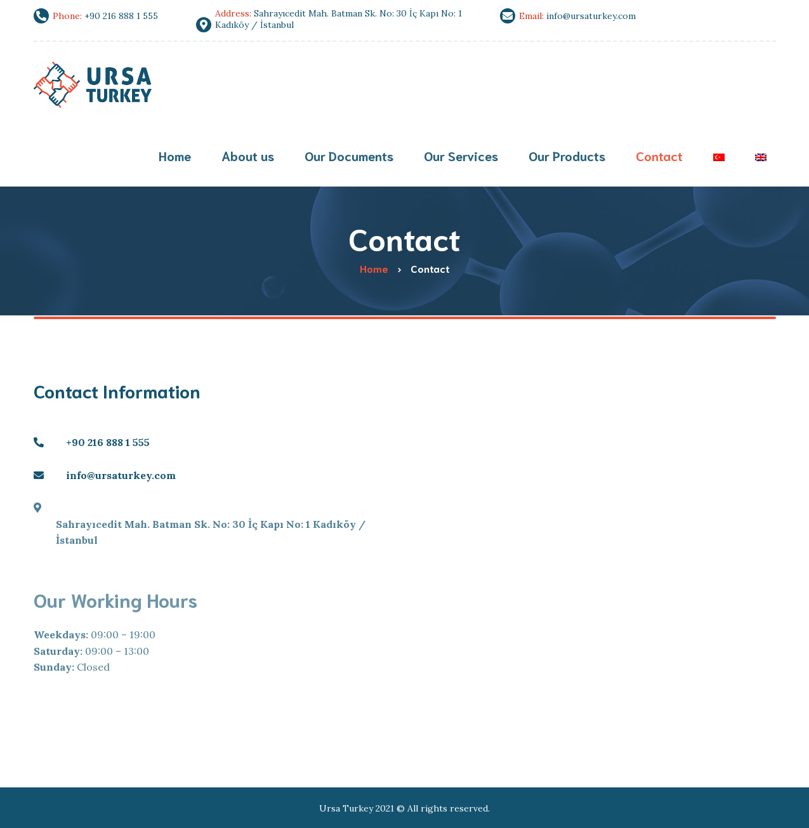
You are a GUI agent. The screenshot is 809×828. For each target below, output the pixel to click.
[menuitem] (719, 157)
